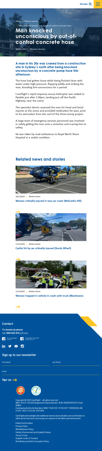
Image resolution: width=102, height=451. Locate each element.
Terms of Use (21, 435)
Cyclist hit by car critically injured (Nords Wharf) (43, 248)
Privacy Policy (22, 426)
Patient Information (24, 423)
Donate (84, 4)
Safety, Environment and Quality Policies (33, 432)
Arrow (20, 212)
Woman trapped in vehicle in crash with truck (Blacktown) (49, 296)
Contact (7, 323)
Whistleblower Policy (24, 429)
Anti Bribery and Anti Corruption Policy (32, 441)
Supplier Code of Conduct (27, 438)
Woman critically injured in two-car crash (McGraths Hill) (48, 201)
